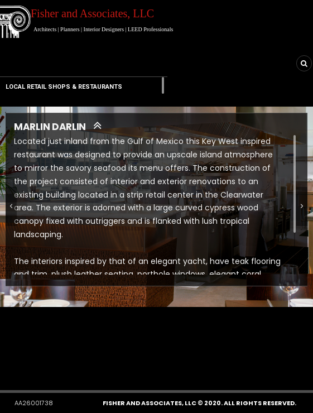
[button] (119, 357)
